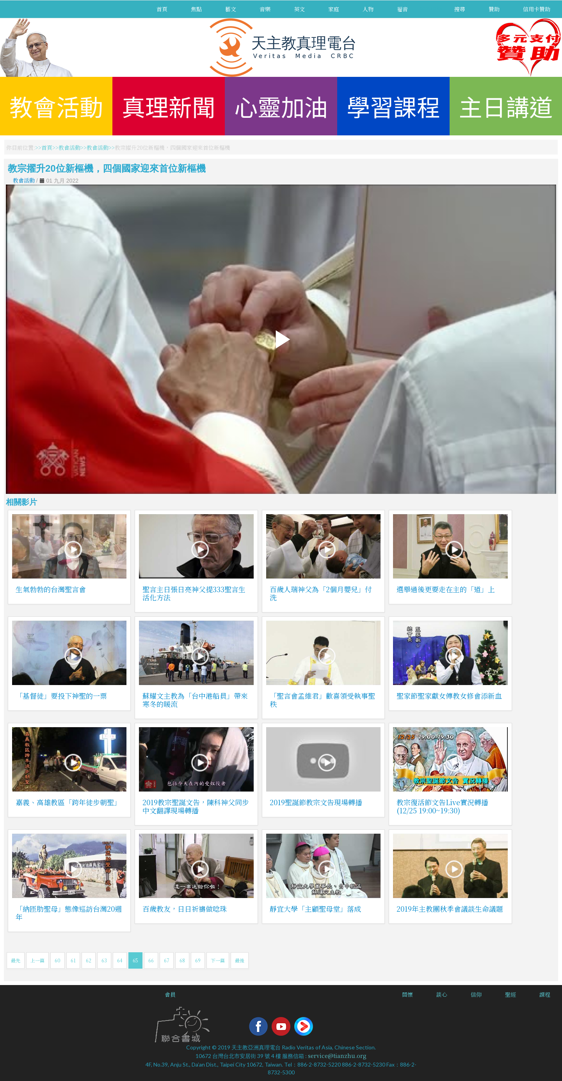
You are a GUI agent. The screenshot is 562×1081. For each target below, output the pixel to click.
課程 (544, 994)
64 (120, 960)
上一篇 (37, 960)
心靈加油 (281, 106)
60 (57, 960)
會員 (170, 994)
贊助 (494, 9)
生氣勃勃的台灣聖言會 (51, 589)
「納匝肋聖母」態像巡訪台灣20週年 (69, 912)
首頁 (162, 9)
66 (151, 960)
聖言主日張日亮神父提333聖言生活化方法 (193, 593)
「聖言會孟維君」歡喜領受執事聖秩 (322, 699)
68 (182, 960)
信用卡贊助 (536, 9)
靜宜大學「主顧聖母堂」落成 (315, 908)
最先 (15, 960)
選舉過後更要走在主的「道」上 (446, 589)
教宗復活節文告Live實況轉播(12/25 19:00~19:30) (442, 806)
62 (88, 960)
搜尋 (459, 9)
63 (104, 960)
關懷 (407, 994)
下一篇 (218, 960)
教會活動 (56, 106)
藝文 (230, 9)
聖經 (510, 994)
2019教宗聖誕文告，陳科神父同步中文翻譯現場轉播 (195, 806)
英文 (299, 9)
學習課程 (393, 106)
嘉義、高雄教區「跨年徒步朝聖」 (68, 802)
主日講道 (506, 106)
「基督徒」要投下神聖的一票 (61, 695)
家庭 (333, 9)
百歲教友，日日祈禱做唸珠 (184, 908)
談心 (441, 994)
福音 (402, 9)
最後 (239, 960)
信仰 (476, 994)
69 (198, 960)
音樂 (265, 9)
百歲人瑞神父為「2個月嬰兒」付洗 (321, 593)
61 (73, 960)
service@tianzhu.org (337, 1056)
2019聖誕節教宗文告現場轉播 (316, 802)
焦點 (196, 9)
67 (166, 960)
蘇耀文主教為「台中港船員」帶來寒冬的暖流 (195, 699)
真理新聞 (168, 106)
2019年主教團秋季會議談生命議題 (450, 908)
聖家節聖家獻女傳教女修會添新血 (449, 695)
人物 (368, 9)
